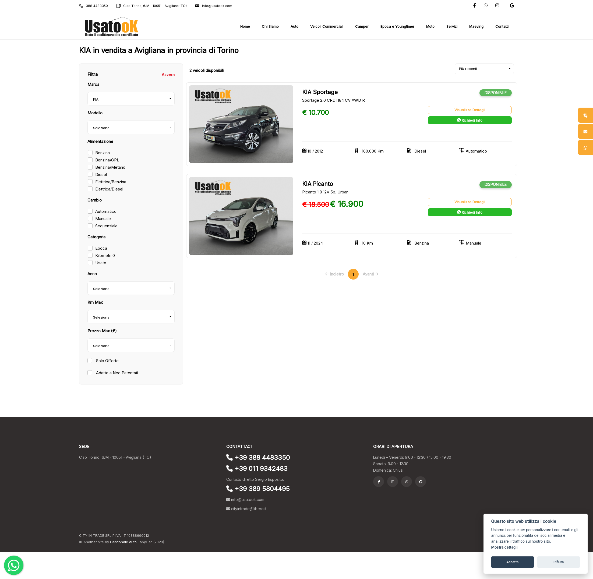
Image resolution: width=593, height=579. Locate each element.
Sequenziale (106, 225)
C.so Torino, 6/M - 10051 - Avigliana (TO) (152, 6)
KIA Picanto (317, 184)
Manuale (103, 218)
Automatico (106, 211)
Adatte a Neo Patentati (116, 372)
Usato (100, 262)
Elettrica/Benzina (110, 181)
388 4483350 (93, 6)
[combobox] (131, 98)
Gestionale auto (123, 542)
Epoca (101, 248)
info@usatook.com (213, 6)
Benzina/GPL (107, 160)
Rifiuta (558, 562)
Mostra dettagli (504, 547)
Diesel (101, 174)
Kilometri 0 (105, 255)
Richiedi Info (469, 120)
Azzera (168, 74)
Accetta (512, 562)
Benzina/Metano (110, 167)
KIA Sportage (320, 92)
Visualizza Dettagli (469, 110)
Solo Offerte (107, 360)
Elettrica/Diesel (109, 189)
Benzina (102, 152)
